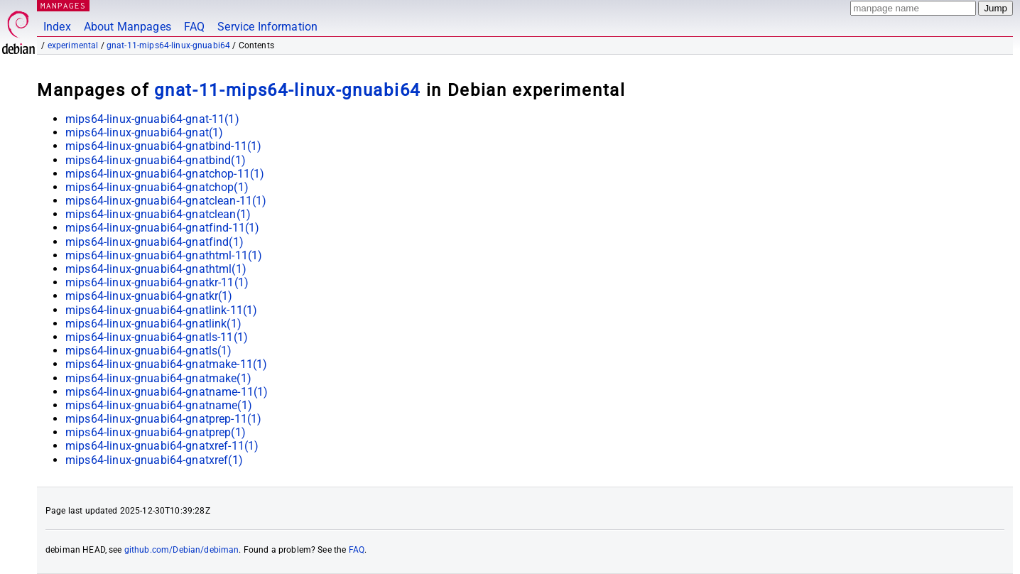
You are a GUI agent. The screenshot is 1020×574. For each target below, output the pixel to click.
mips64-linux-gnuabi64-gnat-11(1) (152, 119)
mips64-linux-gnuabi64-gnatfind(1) (154, 242)
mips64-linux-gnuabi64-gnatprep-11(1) (163, 419)
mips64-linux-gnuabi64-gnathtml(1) (155, 269)
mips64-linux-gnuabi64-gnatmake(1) (158, 378)
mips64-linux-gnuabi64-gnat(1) (144, 132)
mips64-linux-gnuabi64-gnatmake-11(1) (166, 364)
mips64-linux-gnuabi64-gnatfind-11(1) (162, 227)
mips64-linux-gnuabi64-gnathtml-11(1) (163, 255)
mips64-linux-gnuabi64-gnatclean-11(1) (166, 200)
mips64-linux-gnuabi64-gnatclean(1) (158, 214)
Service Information (267, 26)
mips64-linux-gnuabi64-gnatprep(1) (155, 432)
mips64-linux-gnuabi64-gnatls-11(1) (156, 337)
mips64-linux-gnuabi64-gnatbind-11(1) (163, 146)
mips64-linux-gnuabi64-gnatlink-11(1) (161, 310)
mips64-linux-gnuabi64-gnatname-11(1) (166, 392)
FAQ (194, 26)
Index (57, 26)
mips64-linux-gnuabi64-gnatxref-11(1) (162, 446)
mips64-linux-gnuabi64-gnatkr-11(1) (157, 282)
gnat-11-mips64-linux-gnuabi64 (168, 45)
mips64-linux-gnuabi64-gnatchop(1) (157, 187)
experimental (73, 45)
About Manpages (127, 26)
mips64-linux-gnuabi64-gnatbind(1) (155, 160)
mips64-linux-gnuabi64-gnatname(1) (158, 405)
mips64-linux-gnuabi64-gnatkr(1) (149, 296)
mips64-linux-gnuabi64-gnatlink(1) (153, 323)
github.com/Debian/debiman (181, 550)
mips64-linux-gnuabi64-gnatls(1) (148, 350)
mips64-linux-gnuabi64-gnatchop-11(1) (164, 173)
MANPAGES (63, 5)
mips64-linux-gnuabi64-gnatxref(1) (154, 460)
